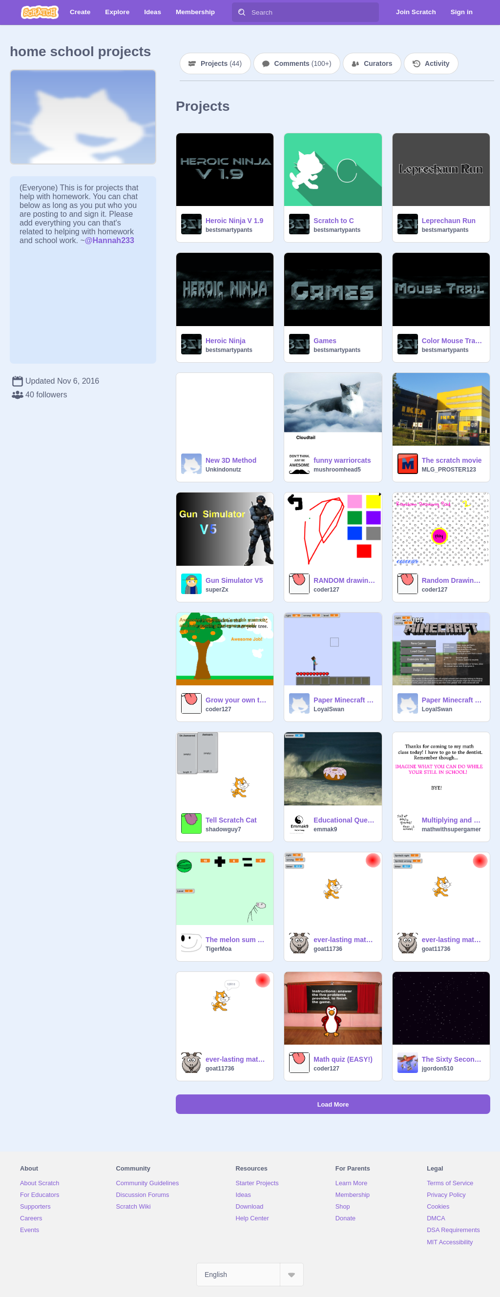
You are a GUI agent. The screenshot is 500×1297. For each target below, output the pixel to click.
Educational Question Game (344, 820)
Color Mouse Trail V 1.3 (453, 341)
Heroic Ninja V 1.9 (234, 221)
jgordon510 (438, 1068)
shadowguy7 (223, 829)
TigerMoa (218, 949)
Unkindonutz (223, 469)
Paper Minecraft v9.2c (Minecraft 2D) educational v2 (344, 700)
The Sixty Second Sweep (453, 1059)
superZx (217, 589)
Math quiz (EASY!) (343, 1059)
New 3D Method (231, 460)
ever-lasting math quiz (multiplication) (237, 1059)
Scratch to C (333, 221)
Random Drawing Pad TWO (453, 580)
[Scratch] (40, 12)
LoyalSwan (328, 709)
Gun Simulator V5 (234, 580)
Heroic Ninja (226, 341)
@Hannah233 (109, 240)
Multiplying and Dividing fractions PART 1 (453, 820)
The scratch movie (452, 460)
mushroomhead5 (337, 469)
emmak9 (325, 829)
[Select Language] (250, 1274)
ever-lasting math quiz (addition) (344, 940)
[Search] (241, 12)
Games (324, 341)
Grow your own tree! (237, 700)
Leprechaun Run (449, 221)
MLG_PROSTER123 (449, 469)
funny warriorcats (342, 460)
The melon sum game (237, 940)
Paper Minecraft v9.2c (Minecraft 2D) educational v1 (453, 700)
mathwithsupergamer (451, 829)
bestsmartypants (229, 229)
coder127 (326, 589)
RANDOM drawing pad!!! (344, 580)
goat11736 (327, 949)
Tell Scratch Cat (231, 820)
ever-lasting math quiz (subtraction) (453, 940)
